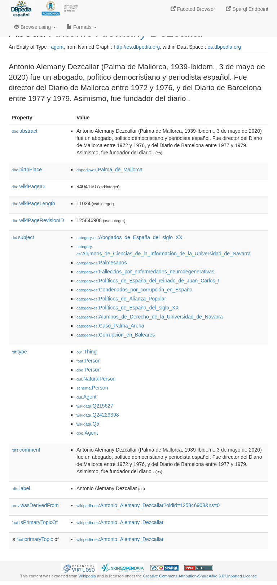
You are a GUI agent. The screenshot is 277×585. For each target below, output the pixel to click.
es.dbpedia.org (224, 47)
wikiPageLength (33, 203)
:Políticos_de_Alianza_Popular (121, 299)
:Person (88, 361)
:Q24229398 (97, 415)
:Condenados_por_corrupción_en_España (134, 289)
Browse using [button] (35, 27)
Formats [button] (82, 27)
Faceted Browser (193, 9)
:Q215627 (94, 406)
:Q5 (87, 424)
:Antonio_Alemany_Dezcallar (119, 522)
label (21, 488)
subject (23, 237)
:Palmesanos (101, 262)
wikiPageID (28, 186)
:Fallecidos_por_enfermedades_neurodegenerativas (145, 271)
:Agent (86, 397)
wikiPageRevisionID (38, 220)
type (19, 352)
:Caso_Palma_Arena (110, 326)
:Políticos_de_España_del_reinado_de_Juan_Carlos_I (147, 280)
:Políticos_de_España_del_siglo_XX (127, 308)
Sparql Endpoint (247, 9)
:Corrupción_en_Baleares (115, 335)
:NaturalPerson (95, 379)
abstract (25, 131)
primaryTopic (35, 539)
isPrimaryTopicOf (35, 522)
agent (57, 47)
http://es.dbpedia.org (137, 47)
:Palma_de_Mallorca (109, 169)
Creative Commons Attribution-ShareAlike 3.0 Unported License (200, 576)
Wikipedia (87, 576)
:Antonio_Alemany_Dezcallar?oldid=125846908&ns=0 (148, 505)
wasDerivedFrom (35, 505)
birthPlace (27, 169)
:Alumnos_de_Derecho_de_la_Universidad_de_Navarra (149, 317)
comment (26, 450)
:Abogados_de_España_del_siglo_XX (129, 237)
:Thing (86, 352)
